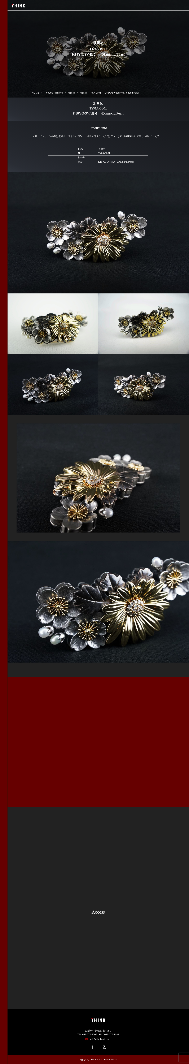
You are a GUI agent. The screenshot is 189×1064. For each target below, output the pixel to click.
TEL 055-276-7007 (87, 1034)
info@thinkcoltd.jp (99, 1039)
